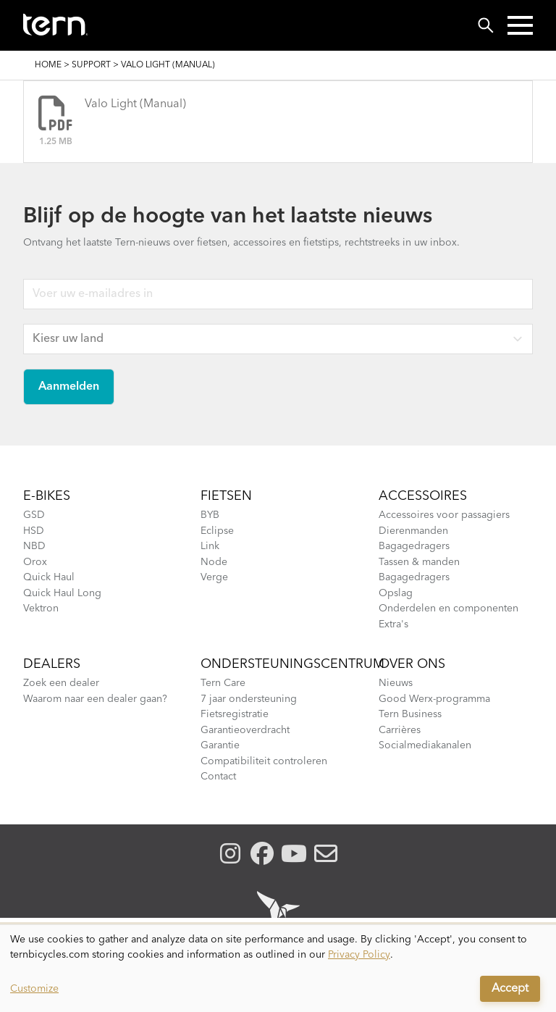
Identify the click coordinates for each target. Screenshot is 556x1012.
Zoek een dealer (61, 683)
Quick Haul (49, 577)
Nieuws (396, 683)
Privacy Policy (359, 955)
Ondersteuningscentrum (292, 664)
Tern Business (410, 714)
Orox (35, 562)
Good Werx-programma (434, 699)
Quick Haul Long (62, 593)
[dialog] (278, 968)
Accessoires (423, 496)
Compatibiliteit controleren (264, 761)
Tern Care (223, 683)
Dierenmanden (413, 531)
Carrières (400, 730)
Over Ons (412, 664)
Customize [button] (34, 989)
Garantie (220, 745)
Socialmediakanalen (425, 745)
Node (214, 562)
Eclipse (217, 531)
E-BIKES (46, 496)
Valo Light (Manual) (135, 104)
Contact (218, 776)
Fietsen (226, 496)
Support (91, 65)
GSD (34, 515)
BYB (210, 515)
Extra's (393, 624)
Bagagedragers (414, 546)
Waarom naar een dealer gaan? (95, 699)
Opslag (396, 593)
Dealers (51, 664)
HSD (33, 531)
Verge (214, 577)
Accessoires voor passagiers (444, 515)
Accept (510, 989)
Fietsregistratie (235, 714)
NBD (34, 546)
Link (210, 546)
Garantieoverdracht (245, 730)
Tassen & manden (419, 562)
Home (48, 65)
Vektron (41, 608)
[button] (520, 25)
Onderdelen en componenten (448, 608)
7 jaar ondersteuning (249, 699)
